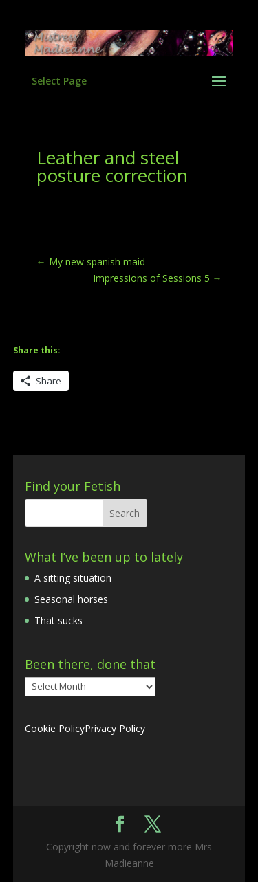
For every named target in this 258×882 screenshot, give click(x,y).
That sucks (58, 620)
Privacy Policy (115, 728)
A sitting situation (72, 577)
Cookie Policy (55, 728)
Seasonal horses (71, 599)
